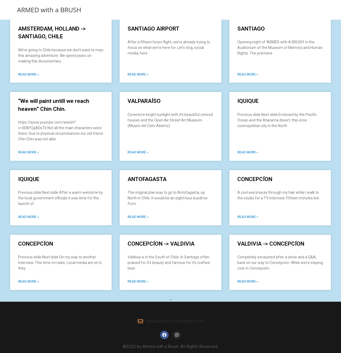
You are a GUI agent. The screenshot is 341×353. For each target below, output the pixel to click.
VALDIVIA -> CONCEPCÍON (270, 244)
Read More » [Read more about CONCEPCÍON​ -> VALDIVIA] (138, 281)
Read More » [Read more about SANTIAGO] (247, 74)
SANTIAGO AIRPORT (153, 29)
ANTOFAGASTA (147, 179)
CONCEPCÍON (254, 179)
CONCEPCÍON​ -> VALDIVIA (161, 244)
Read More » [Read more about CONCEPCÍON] (247, 217)
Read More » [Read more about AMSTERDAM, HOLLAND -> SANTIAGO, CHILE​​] (28, 74)
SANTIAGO (251, 29)
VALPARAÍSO (144, 101)
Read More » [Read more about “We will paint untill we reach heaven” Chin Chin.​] (28, 152)
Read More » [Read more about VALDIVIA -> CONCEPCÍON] (247, 281)
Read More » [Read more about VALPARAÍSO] (138, 152)
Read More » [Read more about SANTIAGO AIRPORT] (138, 74)
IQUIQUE (248, 101)
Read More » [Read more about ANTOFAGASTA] (138, 217)
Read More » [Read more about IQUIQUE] (247, 152)
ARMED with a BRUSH (49, 9)
